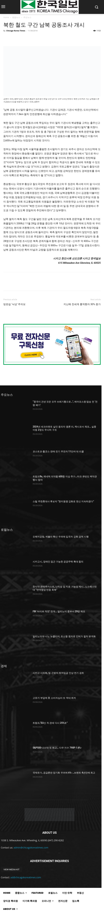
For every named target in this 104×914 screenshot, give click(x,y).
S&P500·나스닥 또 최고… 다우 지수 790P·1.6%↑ (57, 747)
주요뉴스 (27, 17)
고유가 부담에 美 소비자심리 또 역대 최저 (54, 698)
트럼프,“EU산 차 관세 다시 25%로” (50, 723)
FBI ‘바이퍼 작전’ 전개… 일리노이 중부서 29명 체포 (59, 611)
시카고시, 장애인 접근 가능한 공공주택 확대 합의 (58, 561)
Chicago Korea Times (15, 30)
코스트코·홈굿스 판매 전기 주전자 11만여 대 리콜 (58, 451)
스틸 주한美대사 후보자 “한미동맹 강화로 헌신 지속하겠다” (63, 501)
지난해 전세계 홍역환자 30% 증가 (82, 304)
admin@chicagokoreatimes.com (31, 847)
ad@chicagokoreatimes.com (25, 877)
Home (6, 17)
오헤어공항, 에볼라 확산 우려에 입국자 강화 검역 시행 (61, 536)
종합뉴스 (16, 17)
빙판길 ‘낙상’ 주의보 (14, 304)
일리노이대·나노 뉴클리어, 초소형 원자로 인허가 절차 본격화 (64, 636)
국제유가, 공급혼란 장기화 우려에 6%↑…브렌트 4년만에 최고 (64, 772)
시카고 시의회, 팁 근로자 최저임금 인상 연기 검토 (58, 673)
